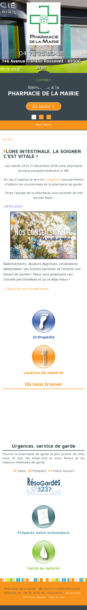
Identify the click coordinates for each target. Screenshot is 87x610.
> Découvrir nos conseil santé (26, 289)
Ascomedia (73, 593)
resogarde (53, 179)
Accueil (7, 139)
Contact (43, 79)
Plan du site (56, 597)
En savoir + (43, 106)
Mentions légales (34, 597)
